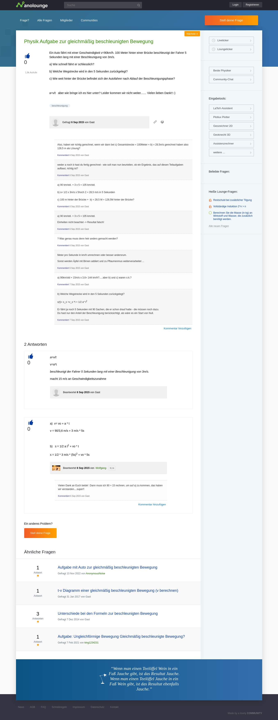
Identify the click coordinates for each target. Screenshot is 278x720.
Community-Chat (223, 79)
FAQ (43, 707)
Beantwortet (69, 392)
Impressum (79, 707)
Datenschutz (97, 707)
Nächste (192, 33)
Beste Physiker (222, 70)
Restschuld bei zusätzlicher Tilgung (232, 200)
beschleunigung (60, 105)
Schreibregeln (59, 707)
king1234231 (92, 642)
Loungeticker (225, 49)
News (21, 707)
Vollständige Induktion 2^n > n (229, 206)
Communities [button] (89, 20)
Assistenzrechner (223, 143)
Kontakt (114, 707)
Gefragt (66, 122)
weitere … (219, 152)
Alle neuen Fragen (219, 226)
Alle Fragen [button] (44, 20)
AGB (32, 707)
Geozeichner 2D (223, 125)
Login (235, 4)
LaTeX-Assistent (223, 108)
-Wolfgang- (101, 468)
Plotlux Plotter (221, 117)
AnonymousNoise (95, 573)
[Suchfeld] (103, 5)
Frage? (24, 20)
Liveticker (223, 40)
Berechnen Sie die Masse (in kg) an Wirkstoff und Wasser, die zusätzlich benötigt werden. (233, 216)
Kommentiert (63, 155)
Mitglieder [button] (66, 20)
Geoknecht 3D (221, 134)
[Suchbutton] (138, 5)
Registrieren (252, 4)
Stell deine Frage (231, 20)
